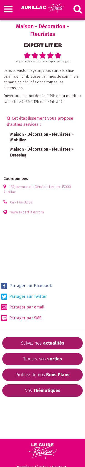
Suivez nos (42, 343)
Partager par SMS (21, 318)
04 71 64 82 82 (21, 202)
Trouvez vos (42, 359)
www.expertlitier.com (27, 212)
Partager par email (22, 307)
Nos (42, 390)
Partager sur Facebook (26, 286)
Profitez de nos (42, 374)
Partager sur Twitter (24, 297)
